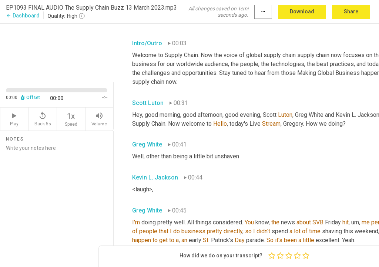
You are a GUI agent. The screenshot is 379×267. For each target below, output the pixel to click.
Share (351, 11)
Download (302, 11)
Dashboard (23, 16)
